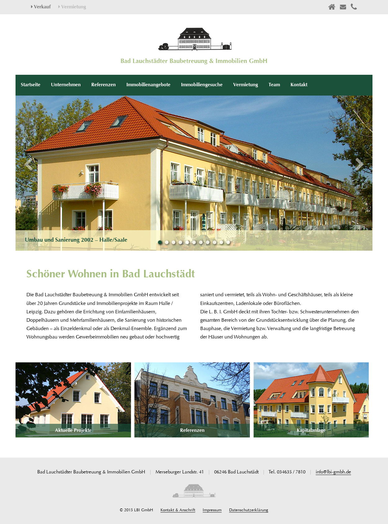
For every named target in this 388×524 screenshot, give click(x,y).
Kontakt (299, 85)
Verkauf (41, 7)
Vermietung (72, 7)
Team (274, 85)
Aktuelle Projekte (73, 430)
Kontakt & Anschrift (177, 510)
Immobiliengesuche (202, 85)
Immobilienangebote (148, 85)
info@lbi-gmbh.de (333, 472)
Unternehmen (66, 85)
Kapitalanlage (311, 430)
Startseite (30, 85)
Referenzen (103, 85)
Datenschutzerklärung (248, 510)
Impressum (212, 510)
